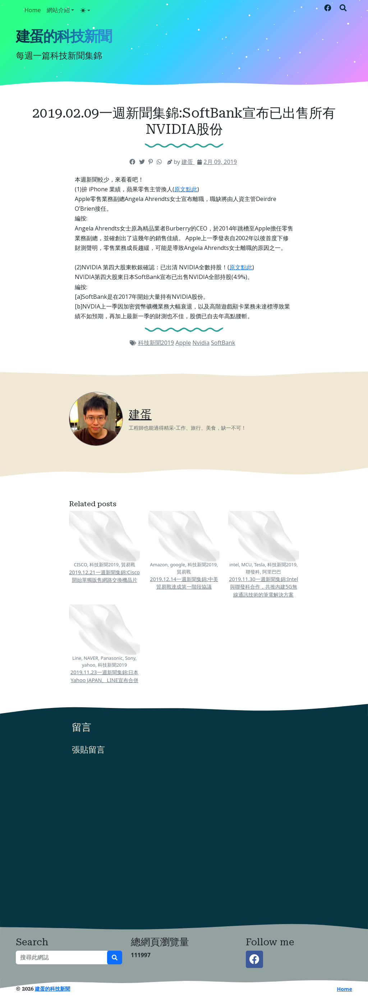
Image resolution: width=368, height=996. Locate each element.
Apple (183, 343)
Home (32, 10)
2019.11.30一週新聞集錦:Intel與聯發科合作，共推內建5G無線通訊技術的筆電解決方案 (263, 587)
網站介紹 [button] (58, 10)
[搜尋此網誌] (61, 957)
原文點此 (185, 189)
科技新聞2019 (156, 343)
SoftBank (223, 343)
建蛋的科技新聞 (63, 36)
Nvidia (201, 343)
